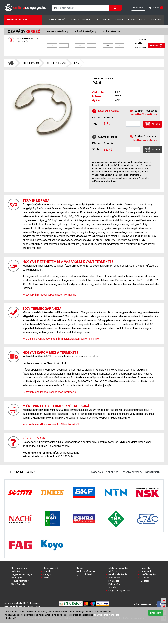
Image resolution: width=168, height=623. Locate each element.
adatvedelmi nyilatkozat (106, 615)
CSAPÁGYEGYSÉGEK (132, 472)
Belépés (138, 7)
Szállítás (119, 19)
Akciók (46, 577)
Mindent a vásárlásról (80, 19)
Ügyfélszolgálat (148, 574)
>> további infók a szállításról (144, 114)
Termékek (48, 571)
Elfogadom (155, 613)
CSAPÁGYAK (97, 472)
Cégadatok (146, 571)
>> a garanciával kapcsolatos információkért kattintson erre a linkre (61, 338)
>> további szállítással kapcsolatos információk (50, 392)
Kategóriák (48, 574)
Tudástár (143, 19)
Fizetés (131, 19)
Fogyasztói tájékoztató (119, 590)
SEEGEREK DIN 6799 (56, 63)
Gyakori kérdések (84, 574)
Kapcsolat (156, 19)
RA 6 (76, 63)
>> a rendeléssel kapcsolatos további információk (51, 424)
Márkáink (80, 568)
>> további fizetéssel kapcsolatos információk (49, 294)
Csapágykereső (56, 19)
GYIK (96, 19)
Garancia (107, 19)
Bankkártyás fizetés (117, 574)
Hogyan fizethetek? (20, 581)
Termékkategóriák (17, 19)
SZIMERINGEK (112, 472)
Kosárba (152, 124)
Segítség (145, 581)
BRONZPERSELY (152, 472)
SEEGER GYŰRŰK (31, 63)
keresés (156, 45)
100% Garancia (18, 584)
